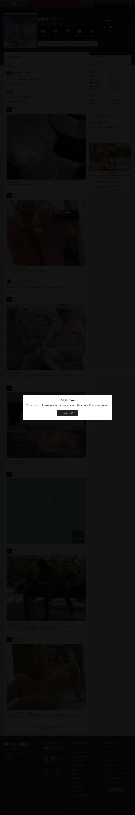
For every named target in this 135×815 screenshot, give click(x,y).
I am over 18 (67, 413)
